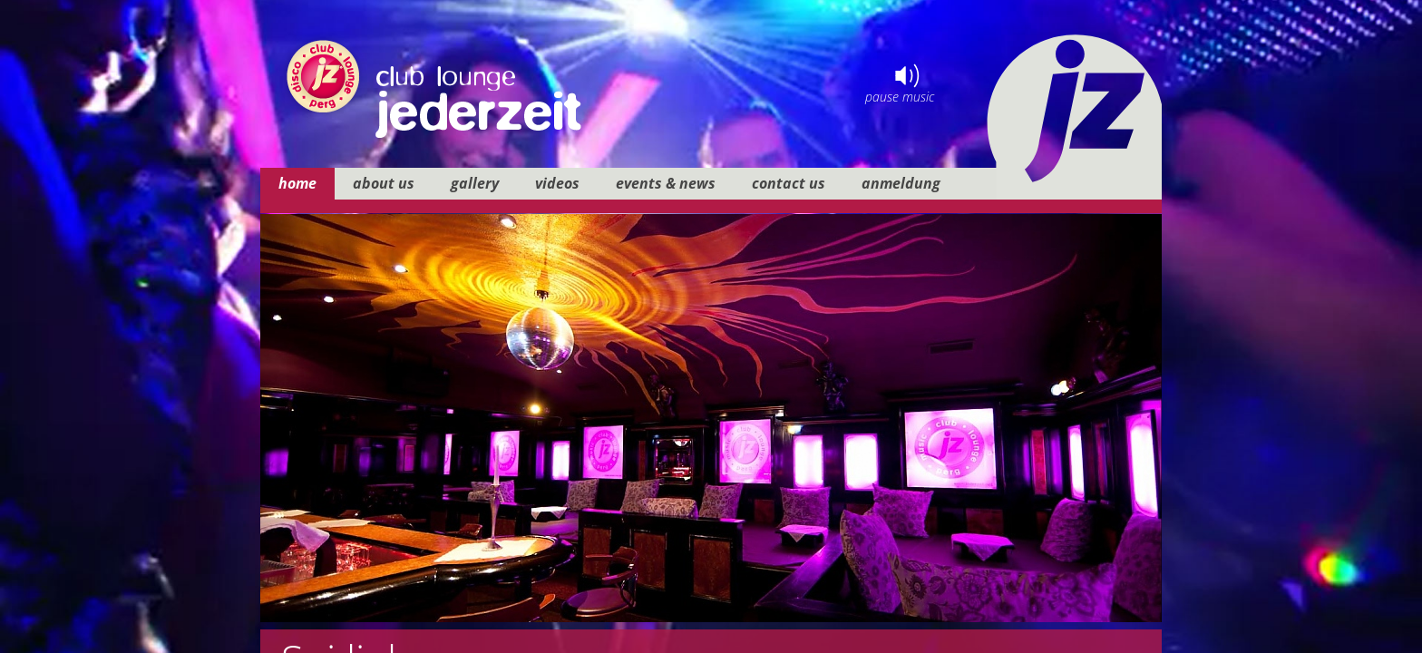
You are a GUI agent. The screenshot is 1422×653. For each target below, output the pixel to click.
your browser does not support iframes (711, 326)
